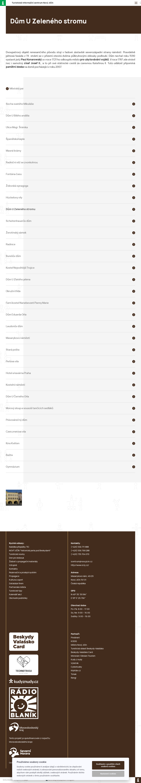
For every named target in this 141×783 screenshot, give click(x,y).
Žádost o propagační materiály (23, 562)
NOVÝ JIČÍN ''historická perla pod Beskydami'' (30, 551)
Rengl (73, 678)
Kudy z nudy (76, 660)
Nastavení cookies (108, 774)
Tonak (73, 674)
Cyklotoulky (76, 667)
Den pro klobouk (16, 558)
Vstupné (13, 565)
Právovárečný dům (16, 420)
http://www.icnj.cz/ (80, 565)
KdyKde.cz (76, 671)
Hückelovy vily (14, 197)
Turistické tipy (15, 591)
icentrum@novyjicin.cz (81, 562)
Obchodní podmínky (18, 598)
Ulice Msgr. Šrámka (17, 127)
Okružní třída (13, 291)
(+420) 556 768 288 (80, 551)
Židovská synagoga (17, 186)
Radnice (10, 244)
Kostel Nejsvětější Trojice (20, 268)
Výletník (74, 663)
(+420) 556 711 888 (80, 547)
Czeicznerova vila (16, 431)
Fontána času (14, 174)
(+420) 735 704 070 (80, 554)
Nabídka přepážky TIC (19, 547)
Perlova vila (12, 361)
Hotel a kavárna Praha (18, 373)
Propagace (14, 576)
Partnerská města (17, 587)
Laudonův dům (14, 326)
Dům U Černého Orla (17, 396)
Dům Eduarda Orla (16, 314)
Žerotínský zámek (16, 232)
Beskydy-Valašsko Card (82, 652)
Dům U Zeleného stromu (20, 209)
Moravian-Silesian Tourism (83, 656)
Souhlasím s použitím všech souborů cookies (108, 765)
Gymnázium (13, 467)
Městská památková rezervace (27, 88)
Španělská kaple (15, 139)
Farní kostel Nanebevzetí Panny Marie (27, 303)
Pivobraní (75, 638)
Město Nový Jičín (79, 645)
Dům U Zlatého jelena (18, 279)
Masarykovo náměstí (18, 338)
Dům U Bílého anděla (17, 115)
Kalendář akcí (15, 595)
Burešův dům (13, 256)
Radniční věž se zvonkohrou (22, 162)
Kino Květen (12, 443)
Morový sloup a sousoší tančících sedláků (29, 408)
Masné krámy (13, 151)
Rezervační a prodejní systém (22, 573)
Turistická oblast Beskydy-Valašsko (87, 649)
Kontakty (13, 569)
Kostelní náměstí (15, 385)
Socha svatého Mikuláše (20, 104)
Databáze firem (16, 584)
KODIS (74, 641)
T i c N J (32, 3)
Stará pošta (12, 349)
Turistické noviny (17, 554)
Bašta (9, 455)
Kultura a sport (16, 580)
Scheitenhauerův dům (18, 221)
